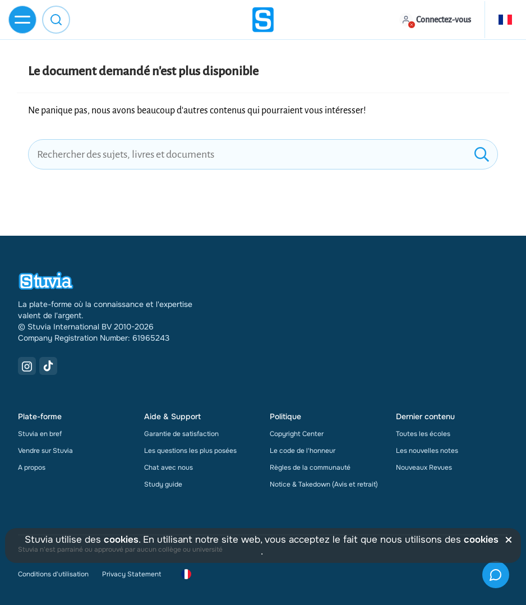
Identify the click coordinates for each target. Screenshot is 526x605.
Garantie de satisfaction (181, 433)
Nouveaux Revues (424, 467)
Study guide (163, 484)
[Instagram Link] (27, 366)
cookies (121, 540)
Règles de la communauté (310, 467)
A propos (31, 467)
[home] (263, 20)
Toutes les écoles (423, 433)
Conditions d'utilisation (53, 574)
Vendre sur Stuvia (45, 450)
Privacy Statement (131, 574)
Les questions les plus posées (190, 450)
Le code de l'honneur (302, 450)
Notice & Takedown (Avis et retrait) (324, 484)
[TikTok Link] (48, 366)
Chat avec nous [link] (168, 467)
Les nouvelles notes (427, 450)
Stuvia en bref (40, 433)
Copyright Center (297, 433)
